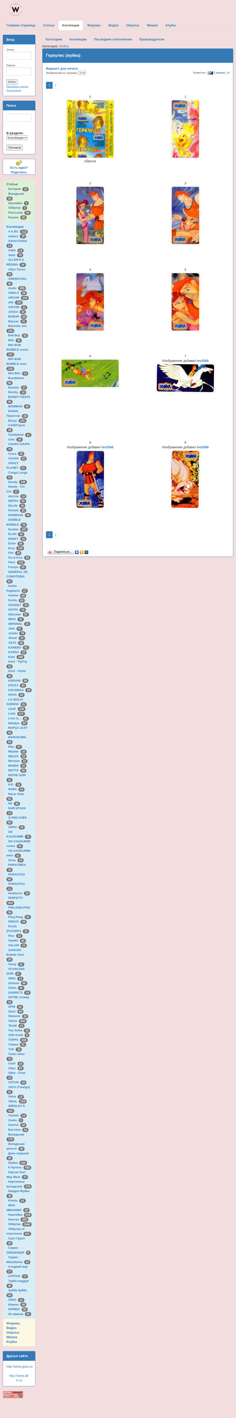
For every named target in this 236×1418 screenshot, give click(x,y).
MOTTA (17, 770)
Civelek (17, 458)
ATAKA (17, 312)
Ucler (16, 1063)
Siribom (17, 983)
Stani (15, 1011)
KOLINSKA (20, 690)
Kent (16, 657)
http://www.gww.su (19, 1366)
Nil (14, 803)
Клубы (11, 1342)
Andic (17, 288)
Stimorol (18, 1016)
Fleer (16, 562)
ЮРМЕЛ (18, 1309)
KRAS (16, 694)
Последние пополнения (113, 39)
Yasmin (17, 1115)
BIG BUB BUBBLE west (17, 363)
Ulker (16, 1068)
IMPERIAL (19, 624)
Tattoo (17, 1021)
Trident (17, 1044)
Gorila (16, 600)
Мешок (11, 1337)
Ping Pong (19, 917)
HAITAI (17, 609)
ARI (15, 302)
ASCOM (17, 307)
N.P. (15, 784)
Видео (11, 1328)
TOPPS (18, 1039)
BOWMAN (19, 406)
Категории (54, 39)
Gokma (17, 595)
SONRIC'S (19, 992)
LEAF (17, 709)
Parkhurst (19, 893)
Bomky (17, 392)
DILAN (16, 505)
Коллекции (15, 227)
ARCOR (18, 297)
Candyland (19, 434)
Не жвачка (19, 1314)
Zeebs (15, 1120)
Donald (17, 510)
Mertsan (18, 761)
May (15, 746)
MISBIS (17, 765)
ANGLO (17, 292)
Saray (16, 964)
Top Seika (19, 1030)
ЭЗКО (16, 1299)
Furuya (17, 567)
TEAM (16, 1025)
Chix (15, 439)
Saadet (17, 940)
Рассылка (19, 212)
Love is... (18, 718)
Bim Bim (18, 373)
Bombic (17, 387)
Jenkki (17, 633)
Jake (15, 628)
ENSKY (17, 538)
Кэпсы (17, 1200)
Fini (15, 553)
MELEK (17, 756)
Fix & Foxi (19, 557)
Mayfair (17, 751)
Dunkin (18, 529)
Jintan (16, 638)
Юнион (17, 1304)
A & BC (18, 231)
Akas (15, 255)
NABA (16, 789)
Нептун (18, 1219)
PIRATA (17, 921)
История (18, 189)
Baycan (17, 321)
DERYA (17, 501)
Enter (16, 543)
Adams (17, 236)
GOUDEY (18, 605)
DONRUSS (19, 515)
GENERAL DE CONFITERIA (17, 576)
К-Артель (19, 1167)
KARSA (17, 652)
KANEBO (18, 647)
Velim (16, 1096)
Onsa (16, 860)
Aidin (16, 250)
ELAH (16, 534)
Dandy (17, 482)
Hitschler (18, 614)
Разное (17, 217)
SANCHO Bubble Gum (16, 954)
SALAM (17, 945)
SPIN (15, 1006)
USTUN (17, 1082)
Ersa (16, 548)
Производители (151, 39)
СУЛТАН (18, 1276)
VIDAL (17, 1101)
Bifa (15, 340)
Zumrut (17, 1124)
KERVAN (18, 680)
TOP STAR (18, 1035)
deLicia (17, 496)
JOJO (16, 642)
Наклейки (18, 203)
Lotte (16, 713)
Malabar (18, 723)
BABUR (17, 316)
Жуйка (17, 1162)
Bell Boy (18, 335)
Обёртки (17, 207)
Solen (16, 987)
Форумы (13, 1323)
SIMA (16, 978)
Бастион (18, 1129)
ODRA (16, 827)
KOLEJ (17, 685)
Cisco (16, 453)
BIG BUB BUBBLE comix (18, 349)
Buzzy (17, 420)
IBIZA (16, 619)
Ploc (15, 936)
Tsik (15, 1049)
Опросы (12, 1332)
